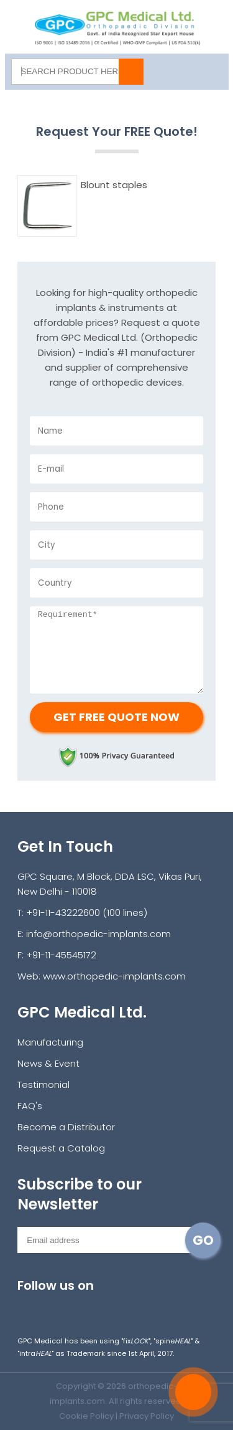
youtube (109, 1306)
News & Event (48, 1063)
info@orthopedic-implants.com (98, 933)
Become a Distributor (66, 1126)
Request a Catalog (61, 1148)
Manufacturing (50, 1042)
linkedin (137, 1306)
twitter (82, 1306)
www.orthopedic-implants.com (114, 976)
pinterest (164, 1306)
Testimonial (43, 1084)
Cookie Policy (86, 1416)
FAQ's (29, 1105)
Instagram (27, 1306)
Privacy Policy (146, 1416)
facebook (55, 1306)
